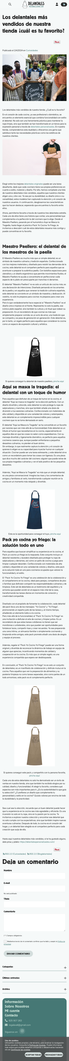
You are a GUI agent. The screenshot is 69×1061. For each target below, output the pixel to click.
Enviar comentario (18, 953)
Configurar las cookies (20, 1049)
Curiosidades (32, 50)
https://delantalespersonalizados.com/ (37, 842)
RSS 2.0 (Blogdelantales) (39, 854)
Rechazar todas (53, 1055)
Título (6, 899)
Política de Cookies (37, 1045)
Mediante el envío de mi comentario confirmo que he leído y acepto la (34, 942)
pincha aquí (58, 381)
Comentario (9, 911)
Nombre (8, 870)
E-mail (7, 883)
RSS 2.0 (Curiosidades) (14, 854)
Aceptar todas (33, 1055)
